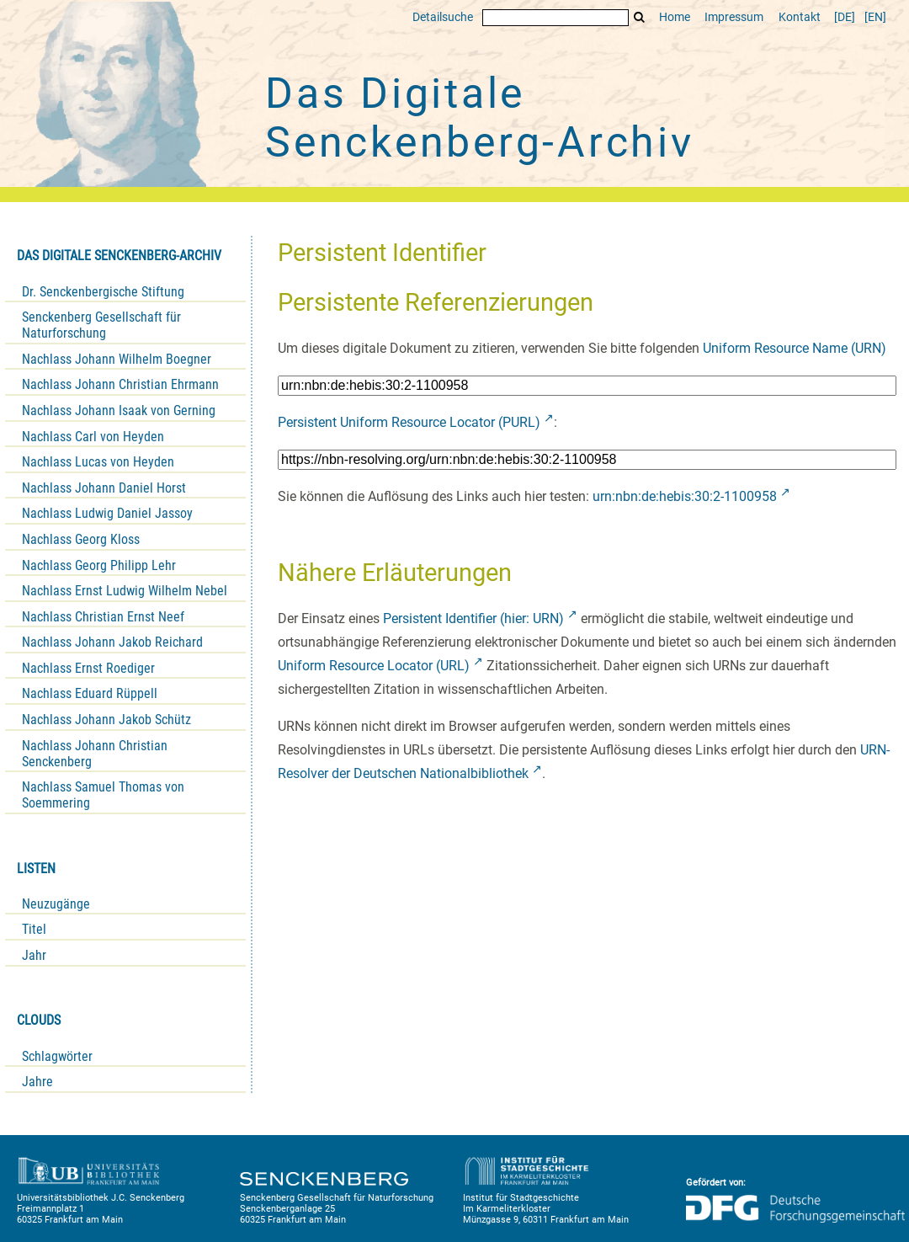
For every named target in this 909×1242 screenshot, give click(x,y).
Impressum (733, 17)
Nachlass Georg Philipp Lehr (99, 565)
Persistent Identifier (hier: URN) (473, 618)
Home (674, 17)
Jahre (37, 1082)
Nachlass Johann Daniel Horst (104, 488)
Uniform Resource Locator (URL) (374, 666)
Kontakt (800, 17)
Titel (34, 929)
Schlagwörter (57, 1056)
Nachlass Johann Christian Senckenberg (94, 754)
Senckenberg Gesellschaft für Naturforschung (101, 325)
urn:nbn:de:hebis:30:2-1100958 (685, 496)
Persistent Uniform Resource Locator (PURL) (409, 422)
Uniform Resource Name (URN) (794, 348)
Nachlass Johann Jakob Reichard (112, 642)
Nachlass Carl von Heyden (93, 437)
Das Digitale (479, 118)
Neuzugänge (56, 904)
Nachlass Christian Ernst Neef (103, 617)
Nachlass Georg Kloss (81, 539)
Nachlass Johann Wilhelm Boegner (116, 359)
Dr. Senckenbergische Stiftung (103, 292)
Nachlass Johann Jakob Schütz (106, 720)
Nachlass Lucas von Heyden (98, 462)
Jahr (34, 955)
